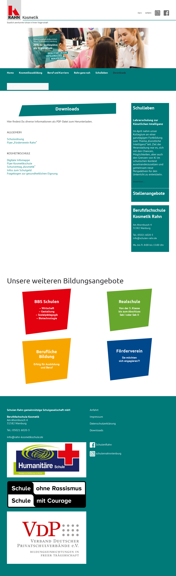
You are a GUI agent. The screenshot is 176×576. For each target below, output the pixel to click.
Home (10, 72)
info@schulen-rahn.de (145, 238)
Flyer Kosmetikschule (19, 163)
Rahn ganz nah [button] (82, 72)
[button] (5, 48)
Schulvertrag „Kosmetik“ (21, 166)
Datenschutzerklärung (103, 423)
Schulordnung (15, 139)
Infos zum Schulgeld (19, 170)
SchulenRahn (101, 444)
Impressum (96, 416)
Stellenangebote (149, 193)
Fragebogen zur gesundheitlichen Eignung (32, 173)
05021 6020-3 (145, 234)
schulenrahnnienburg (105, 453)
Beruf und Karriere (58, 72)
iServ (140, 13)
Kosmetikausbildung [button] (30, 72)
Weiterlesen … (139, 181)
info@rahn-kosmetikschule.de (25, 437)
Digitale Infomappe (18, 160)
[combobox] (28, 86)
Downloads (119, 72)
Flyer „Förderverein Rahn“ (22, 142)
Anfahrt (148, 13)
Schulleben (101, 72)
